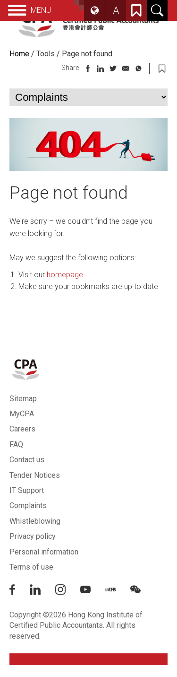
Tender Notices (34, 475)
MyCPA (21, 413)
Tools (45, 53)
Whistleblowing (34, 521)
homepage (65, 274)
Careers (22, 428)
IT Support (26, 490)
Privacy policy (32, 536)
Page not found (87, 53)
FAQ (16, 444)
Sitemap (23, 398)
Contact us (26, 459)
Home (19, 53)
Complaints (28, 505)
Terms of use (31, 567)
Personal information (43, 551)
